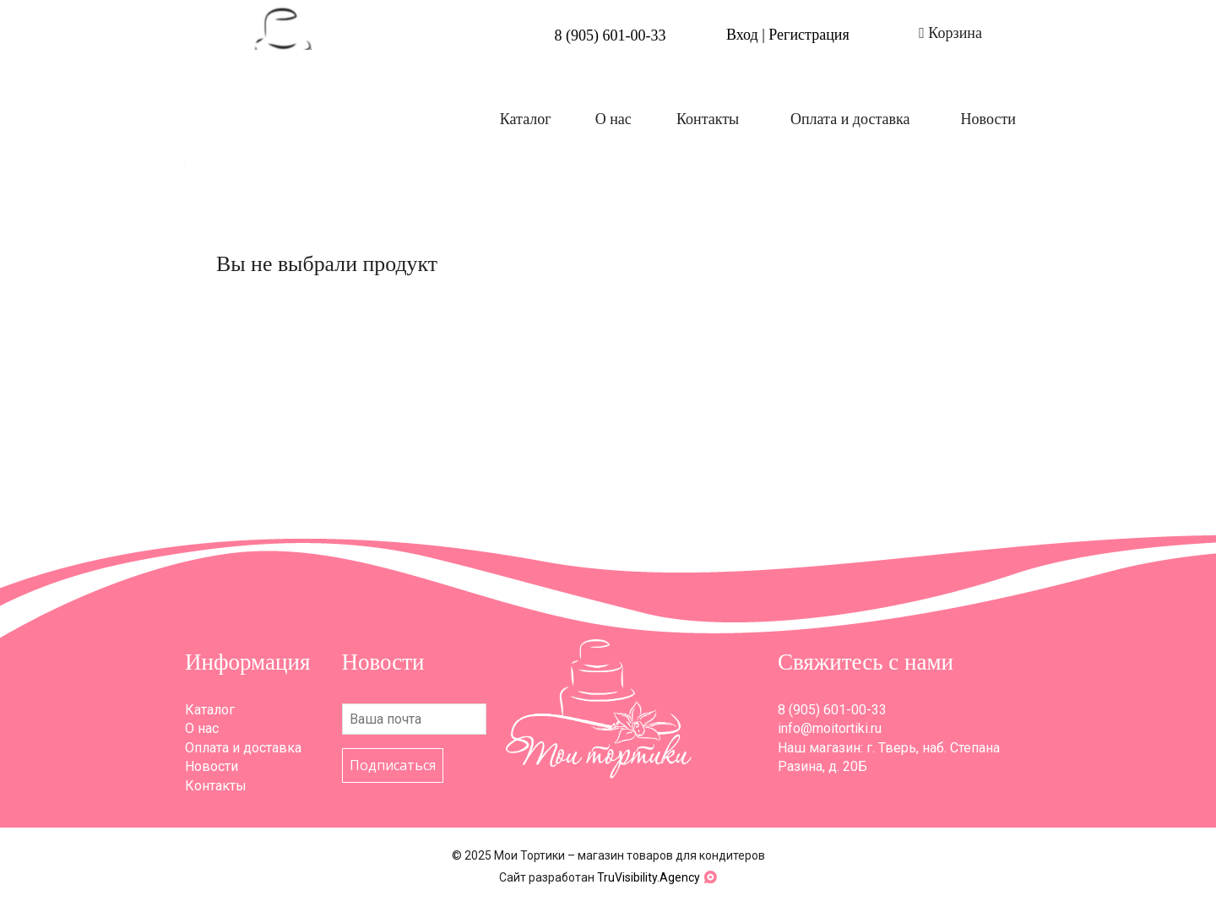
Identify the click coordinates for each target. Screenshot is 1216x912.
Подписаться (393, 765)
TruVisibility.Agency (648, 877)
